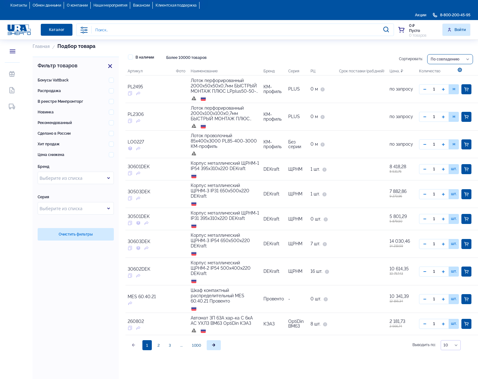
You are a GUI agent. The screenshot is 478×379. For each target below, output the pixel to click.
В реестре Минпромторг (60, 101)
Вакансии (141, 5)
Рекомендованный (55, 123)
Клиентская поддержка (176, 5)
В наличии (141, 57)
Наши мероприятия (110, 5)
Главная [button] (41, 46)
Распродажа (49, 91)
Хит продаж (49, 144)
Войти (456, 29)
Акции (420, 15)
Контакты (18, 5)
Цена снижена (51, 155)
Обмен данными (47, 5)
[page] (213, 356)
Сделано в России (54, 133)
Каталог (57, 30)
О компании (77, 5)
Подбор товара (76, 46)
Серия (43, 197)
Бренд (43, 166)
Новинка (46, 112)
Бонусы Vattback (53, 80)
